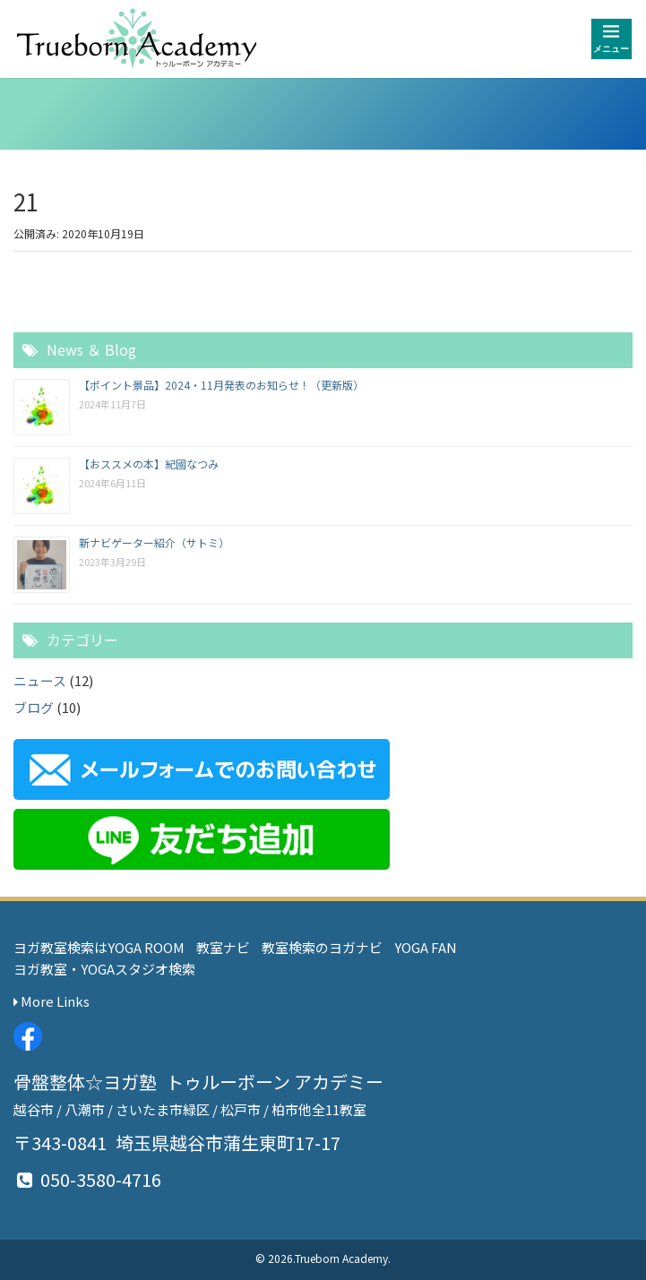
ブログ (33, 707)
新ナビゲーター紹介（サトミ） (154, 542)
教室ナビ (223, 947)
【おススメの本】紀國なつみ (149, 463)
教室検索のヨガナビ (322, 947)
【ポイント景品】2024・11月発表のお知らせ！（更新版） (221, 384)
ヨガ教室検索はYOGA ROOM (99, 947)
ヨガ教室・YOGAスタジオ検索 (104, 968)
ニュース (39, 680)
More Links (51, 1001)
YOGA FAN (425, 947)
